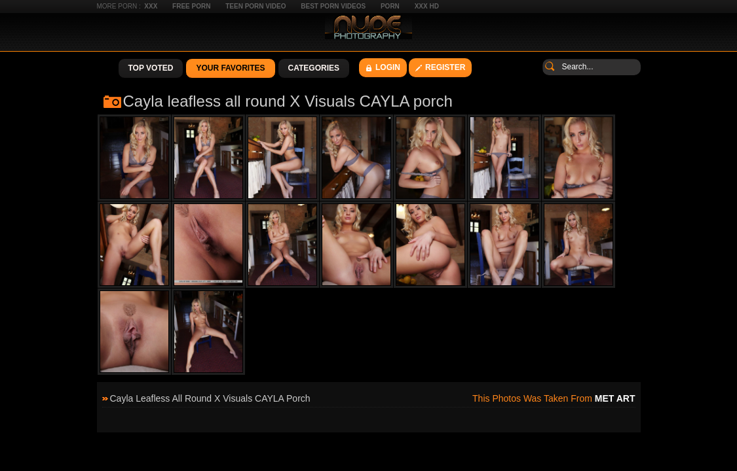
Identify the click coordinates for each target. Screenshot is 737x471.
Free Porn (191, 6)
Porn (390, 6)
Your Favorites (230, 68)
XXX (150, 6)
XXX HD (427, 6)
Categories (313, 68)
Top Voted (151, 68)
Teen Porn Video (255, 6)
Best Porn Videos (333, 6)
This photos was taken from (553, 398)
